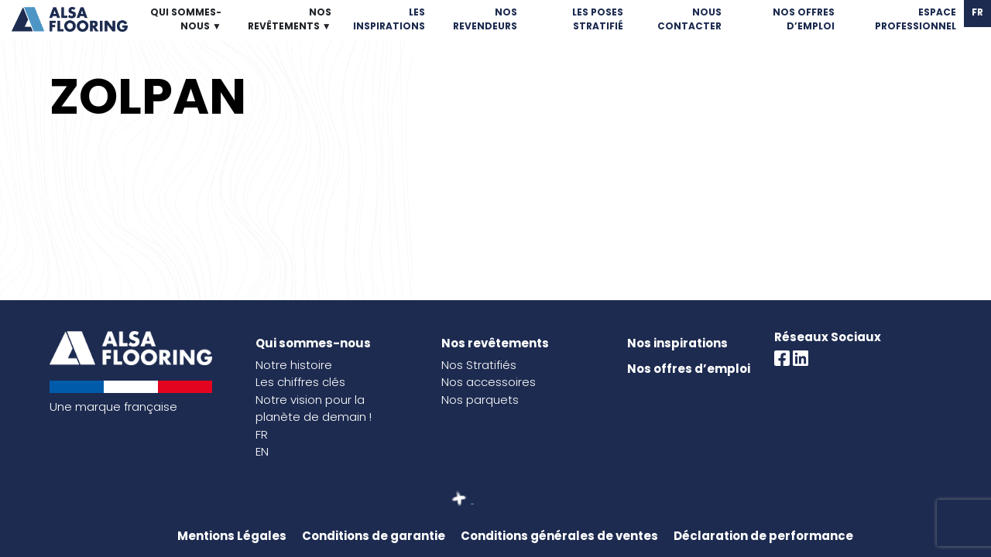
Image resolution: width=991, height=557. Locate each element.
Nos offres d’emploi (688, 369)
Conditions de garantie (373, 536)
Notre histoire (293, 365)
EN (262, 451)
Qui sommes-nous (313, 343)
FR (261, 434)
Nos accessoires (488, 382)
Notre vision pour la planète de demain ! (313, 408)
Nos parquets (480, 399)
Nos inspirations (677, 343)
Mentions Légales (231, 536)
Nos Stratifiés (478, 365)
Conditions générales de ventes (559, 536)
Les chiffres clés (300, 382)
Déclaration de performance (763, 536)
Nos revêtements (495, 343)
